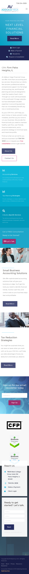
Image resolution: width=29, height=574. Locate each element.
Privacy (13, 564)
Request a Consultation (15, 57)
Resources (19, 564)
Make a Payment (15, 51)
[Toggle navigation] (26, 9)
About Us (8, 154)
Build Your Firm (5, 571)
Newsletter (15, 54)
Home (2, 564)
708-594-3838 (21, 3)
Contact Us (9, 162)
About (7, 564)
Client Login (15, 48)
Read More (14, 37)
